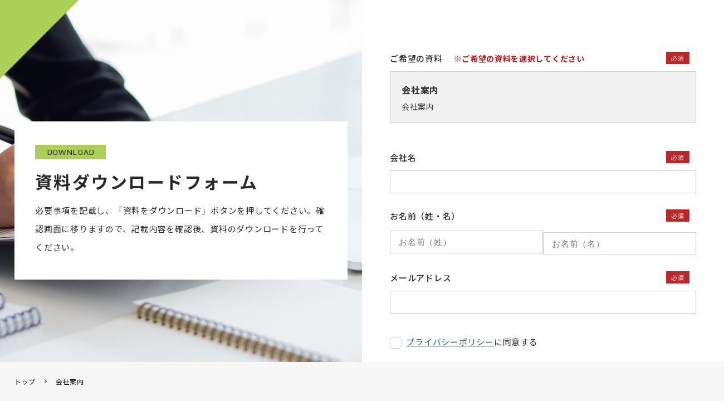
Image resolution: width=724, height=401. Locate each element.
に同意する (471, 338)
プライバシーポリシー (450, 338)
